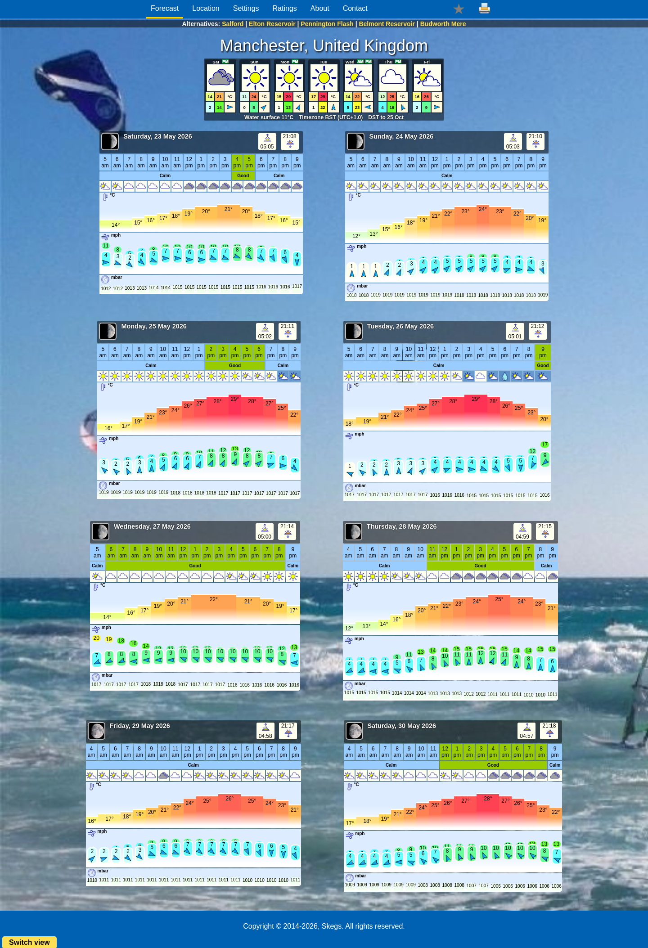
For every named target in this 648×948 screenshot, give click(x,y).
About (319, 8)
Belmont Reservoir (386, 23)
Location (206, 8)
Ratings (285, 8)
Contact (355, 8)
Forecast (165, 8)
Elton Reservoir (272, 23)
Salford (232, 23)
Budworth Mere (443, 23)
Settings (246, 8)
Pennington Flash (327, 23)
